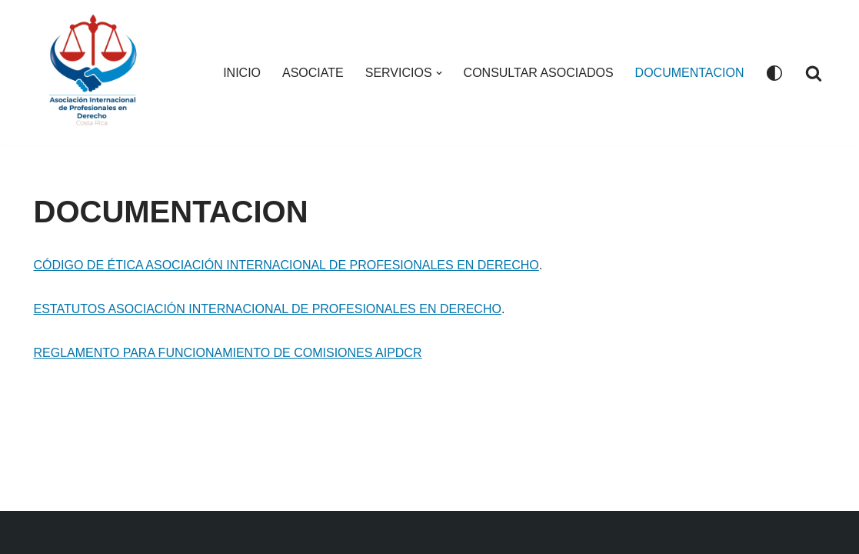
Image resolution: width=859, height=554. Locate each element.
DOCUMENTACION (689, 72)
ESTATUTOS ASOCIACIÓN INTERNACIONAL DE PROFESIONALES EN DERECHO (267, 308)
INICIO (242, 72)
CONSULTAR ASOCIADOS (539, 72)
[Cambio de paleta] (774, 73)
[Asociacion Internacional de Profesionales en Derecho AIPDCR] (96, 73)
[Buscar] (813, 73)
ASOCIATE (313, 72)
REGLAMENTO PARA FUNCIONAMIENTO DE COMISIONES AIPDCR (228, 352)
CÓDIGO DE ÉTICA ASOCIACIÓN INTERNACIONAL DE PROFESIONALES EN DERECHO (286, 265)
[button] (439, 73)
